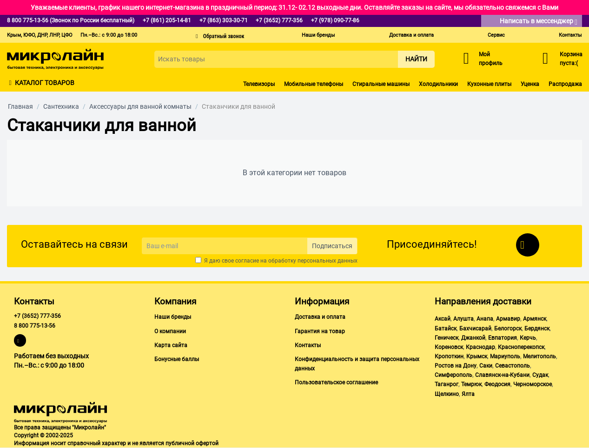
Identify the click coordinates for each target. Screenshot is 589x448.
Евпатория (502, 338)
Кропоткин (449, 356)
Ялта (468, 394)
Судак (540, 375)
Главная (20, 106)
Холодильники (438, 84)
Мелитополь (539, 356)
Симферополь (453, 375)
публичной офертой (191, 443)
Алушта (463, 319)
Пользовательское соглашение (336, 382)
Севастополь (512, 365)
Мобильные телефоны (313, 84)
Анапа (484, 319)
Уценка (530, 84)
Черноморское (532, 384)
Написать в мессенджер (538, 21)
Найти (416, 59)
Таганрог (446, 384)
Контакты (570, 35)
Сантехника (61, 106)
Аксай (442, 319)
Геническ (446, 338)
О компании (170, 331)
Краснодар (480, 347)
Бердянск (536, 328)
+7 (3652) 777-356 (37, 316)
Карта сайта (170, 345)
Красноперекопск (521, 347)
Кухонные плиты (489, 84)
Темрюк (471, 384)
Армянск (534, 319)
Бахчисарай (475, 328)
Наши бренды (318, 35)
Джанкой (473, 338)
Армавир (508, 319)
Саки (485, 365)
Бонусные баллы (176, 359)
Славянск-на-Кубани (502, 375)
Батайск (446, 328)
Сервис (496, 35)
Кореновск (449, 347)
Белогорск (508, 328)
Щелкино (447, 394)
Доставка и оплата (411, 35)
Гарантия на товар (320, 331)
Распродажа (565, 84)
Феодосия (497, 384)
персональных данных (327, 260)
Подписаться (332, 246)
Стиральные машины (381, 84)
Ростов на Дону (455, 365)
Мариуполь (505, 356)
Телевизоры (259, 84)
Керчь (528, 338)
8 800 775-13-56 (34, 326)
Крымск (476, 356)
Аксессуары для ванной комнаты (140, 106)
